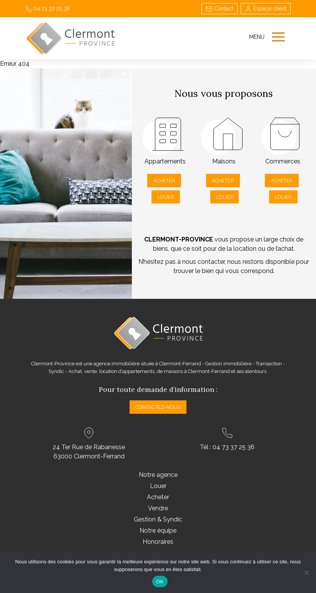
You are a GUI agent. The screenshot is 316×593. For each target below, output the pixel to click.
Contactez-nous (158, 407)
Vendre (158, 508)
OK (159, 582)
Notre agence (158, 474)
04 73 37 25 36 (47, 8)
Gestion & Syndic (158, 519)
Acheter (164, 180)
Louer (165, 197)
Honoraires (158, 541)
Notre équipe (158, 530)
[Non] (306, 572)
